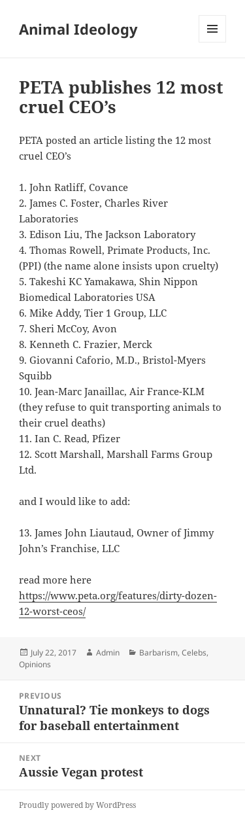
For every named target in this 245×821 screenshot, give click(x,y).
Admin (108, 652)
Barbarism (158, 652)
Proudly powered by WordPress (77, 805)
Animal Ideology (78, 29)
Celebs (194, 652)
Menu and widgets (212, 42)
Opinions (35, 664)
